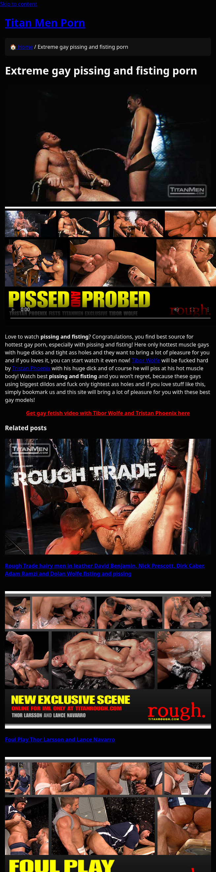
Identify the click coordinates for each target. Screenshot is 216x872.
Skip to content (18, 4)
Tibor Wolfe (146, 360)
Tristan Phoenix (31, 368)
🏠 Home (21, 46)
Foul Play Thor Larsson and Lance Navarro (60, 739)
